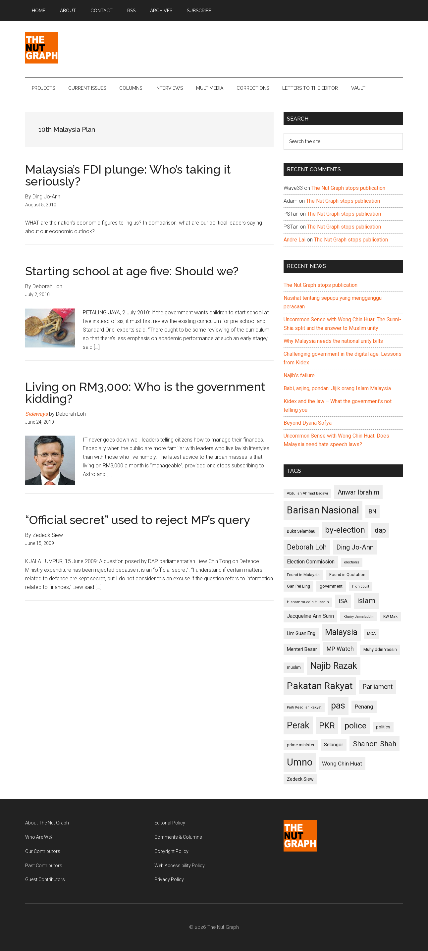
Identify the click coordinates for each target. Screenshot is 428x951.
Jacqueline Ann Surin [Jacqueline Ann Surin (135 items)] (310, 616)
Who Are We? (39, 837)
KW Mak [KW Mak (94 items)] (390, 616)
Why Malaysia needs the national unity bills (333, 341)
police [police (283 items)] (355, 725)
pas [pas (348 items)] (338, 705)
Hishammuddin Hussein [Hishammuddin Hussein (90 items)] (308, 602)
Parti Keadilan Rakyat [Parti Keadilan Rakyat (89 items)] (304, 707)
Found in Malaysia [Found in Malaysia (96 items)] (303, 574)
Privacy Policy (169, 879)
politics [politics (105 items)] (383, 726)
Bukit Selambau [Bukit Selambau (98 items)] (301, 531)
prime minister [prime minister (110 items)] (300, 744)
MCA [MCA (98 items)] (371, 633)
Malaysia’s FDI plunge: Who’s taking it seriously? (128, 175)
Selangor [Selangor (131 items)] (333, 745)
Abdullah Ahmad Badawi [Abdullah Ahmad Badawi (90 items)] (307, 493)
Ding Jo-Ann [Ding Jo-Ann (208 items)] (355, 547)
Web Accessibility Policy (179, 865)
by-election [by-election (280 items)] (345, 530)
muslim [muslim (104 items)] (294, 667)
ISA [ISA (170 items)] (343, 601)
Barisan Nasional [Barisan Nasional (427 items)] (323, 510)
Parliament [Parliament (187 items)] (377, 687)
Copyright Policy (171, 851)
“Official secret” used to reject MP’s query (137, 520)
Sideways (36, 414)
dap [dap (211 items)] (380, 530)
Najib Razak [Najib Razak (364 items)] (333, 665)
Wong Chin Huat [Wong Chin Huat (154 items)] (342, 763)
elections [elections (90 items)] (351, 562)
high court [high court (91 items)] (360, 586)
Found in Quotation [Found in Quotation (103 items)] (347, 574)
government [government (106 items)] (331, 586)
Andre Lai (294, 240)
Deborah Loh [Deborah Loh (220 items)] (307, 547)
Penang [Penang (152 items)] (364, 706)
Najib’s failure (299, 375)
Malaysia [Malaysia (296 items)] (341, 632)
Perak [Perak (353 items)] (298, 725)
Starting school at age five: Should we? (132, 271)
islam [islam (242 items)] (366, 600)
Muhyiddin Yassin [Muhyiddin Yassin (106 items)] (380, 649)
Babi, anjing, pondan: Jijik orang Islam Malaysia (337, 388)
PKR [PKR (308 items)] (327, 725)
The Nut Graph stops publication (348, 188)
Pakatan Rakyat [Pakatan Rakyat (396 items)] (320, 685)
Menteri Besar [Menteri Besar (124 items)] (302, 649)
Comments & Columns (178, 837)
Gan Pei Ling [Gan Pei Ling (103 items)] (298, 586)
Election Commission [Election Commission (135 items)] (311, 562)
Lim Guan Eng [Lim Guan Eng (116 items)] (301, 633)
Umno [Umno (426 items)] (299, 762)
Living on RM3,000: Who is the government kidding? (145, 392)
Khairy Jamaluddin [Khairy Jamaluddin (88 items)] (359, 616)
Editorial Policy (169, 822)
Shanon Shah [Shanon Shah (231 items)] (374, 743)
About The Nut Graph (47, 822)
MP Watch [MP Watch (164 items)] (340, 648)
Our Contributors (42, 851)
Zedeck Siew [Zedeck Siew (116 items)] (300, 779)
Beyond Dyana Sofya (308, 423)
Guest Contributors (45, 879)
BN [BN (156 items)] (372, 511)
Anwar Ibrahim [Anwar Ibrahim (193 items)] (358, 492)
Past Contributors (43, 865)
